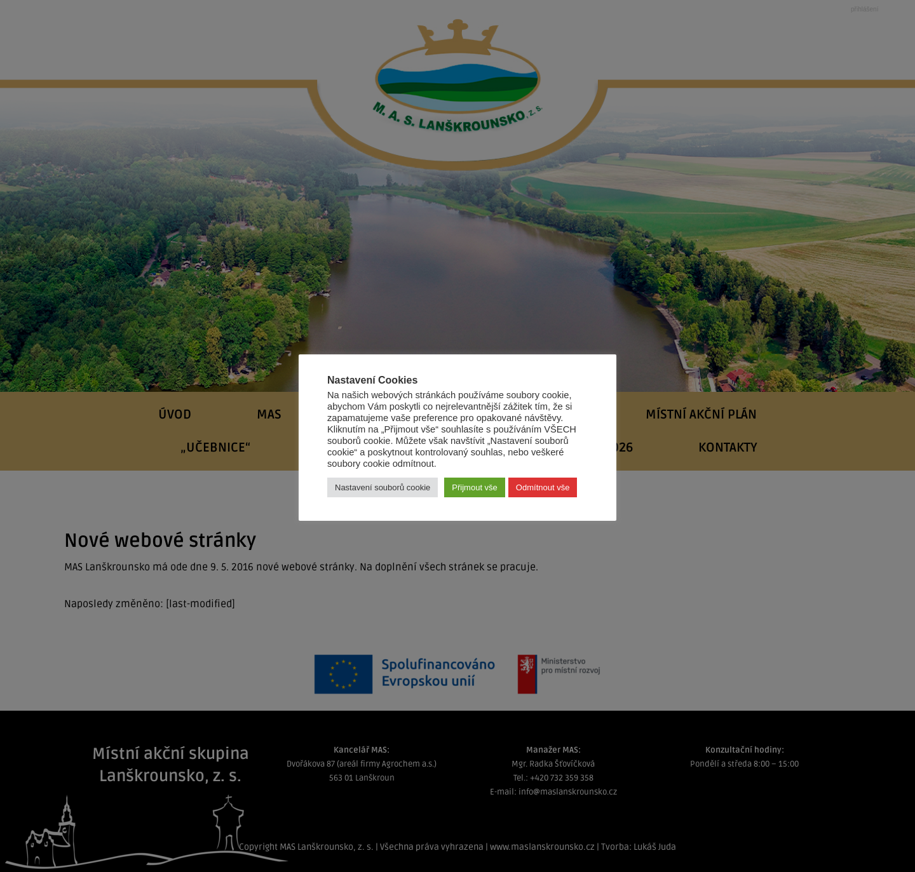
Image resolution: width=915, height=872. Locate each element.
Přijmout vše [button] (475, 487)
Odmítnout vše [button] (543, 487)
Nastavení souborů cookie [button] (382, 487)
